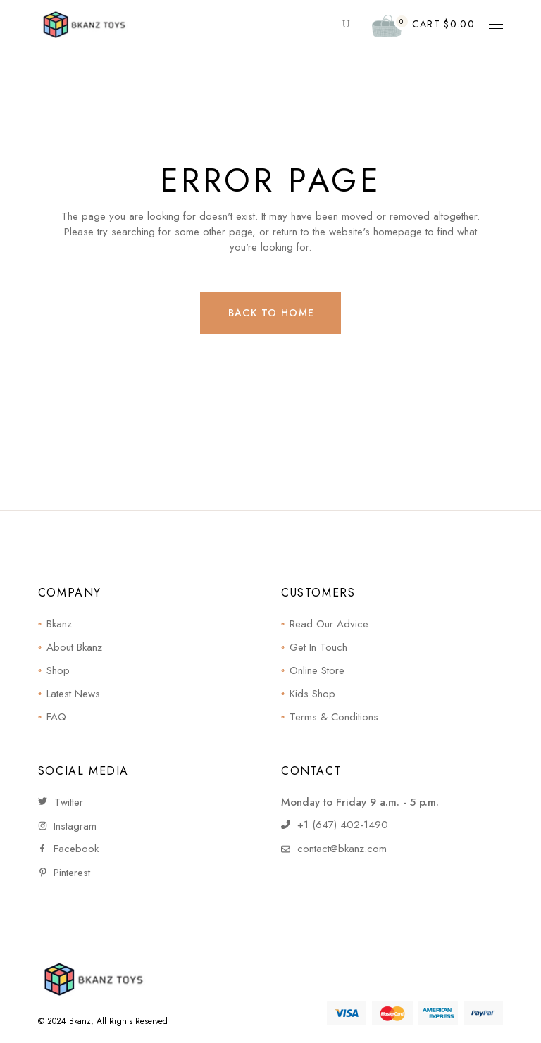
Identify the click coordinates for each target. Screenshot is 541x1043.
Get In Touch (318, 647)
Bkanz (59, 624)
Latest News (73, 693)
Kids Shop (312, 693)
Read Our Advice (329, 624)
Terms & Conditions (334, 717)
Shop (58, 670)
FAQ (56, 717)
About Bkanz (74, 647)
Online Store (317, 670)
